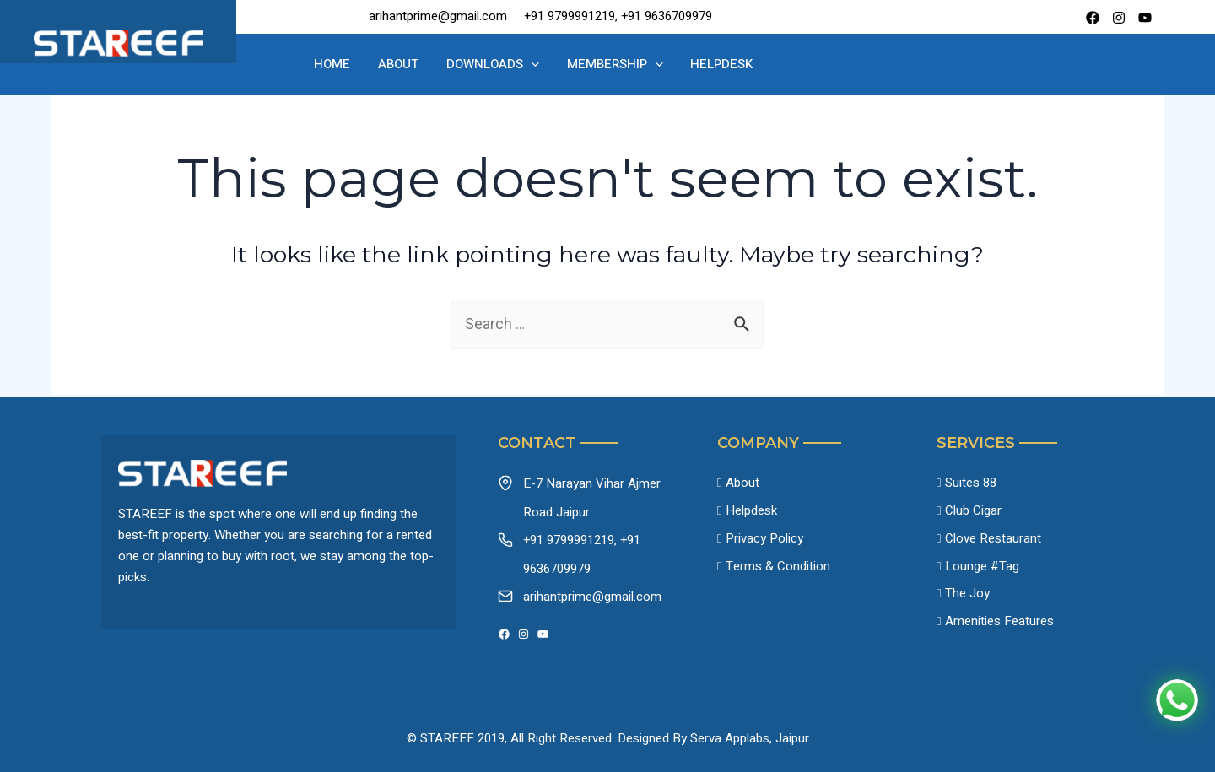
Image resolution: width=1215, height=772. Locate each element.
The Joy (967, 596)
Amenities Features (999, 625)
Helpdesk (707, 64)
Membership (608, 64)
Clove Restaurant (993, 540)
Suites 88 (970, 483)
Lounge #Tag (982, 568)
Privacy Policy (764, 540)
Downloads (494, 64)
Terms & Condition (778, 568)
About (408, 64)
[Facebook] (1092, 17)
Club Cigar (973, 512)
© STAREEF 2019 (456, 738)
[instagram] (1119, 17)
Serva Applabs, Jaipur (749, 738)
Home (350, 64)
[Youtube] (1145, 17)
